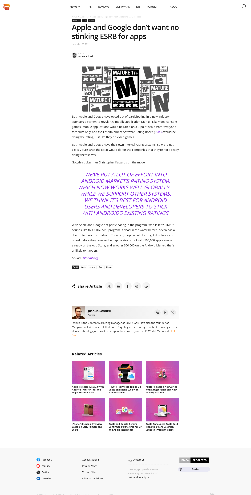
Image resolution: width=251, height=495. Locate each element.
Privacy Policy (89, 465)
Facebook (47, 459)
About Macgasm (91, 459)
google (92, 267)
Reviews (103, 6)
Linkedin (46, 478)
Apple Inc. (84, 16)
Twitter (45, 472)
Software (123, 6)
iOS (138, 6)
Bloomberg (90, 258)
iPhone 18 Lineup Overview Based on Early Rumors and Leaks (87, 426)
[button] (244, 6)
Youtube (46, 465)
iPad (84, 20)
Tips (89, 6)
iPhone (91, 20)
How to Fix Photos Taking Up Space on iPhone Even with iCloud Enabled (125, 389)
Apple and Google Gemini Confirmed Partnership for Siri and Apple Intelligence (125, 426)
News (73, 6)
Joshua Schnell (85, 56)
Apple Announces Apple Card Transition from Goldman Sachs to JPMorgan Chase (162, 426)
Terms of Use (89, 472)
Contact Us (138, 459)
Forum (152, 6)
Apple (83, 267)
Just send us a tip (137, 477)
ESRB (158, 132)
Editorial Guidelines (92, 478)
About (174, 6)
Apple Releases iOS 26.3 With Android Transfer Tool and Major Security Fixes (88, 389)
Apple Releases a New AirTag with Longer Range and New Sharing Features (161, 389)
